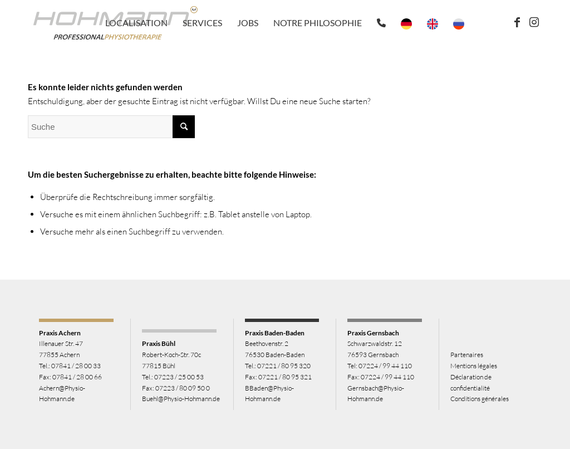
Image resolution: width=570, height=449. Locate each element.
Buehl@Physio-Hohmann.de (181, 398)
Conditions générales (479, 398)
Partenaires (466, 354)
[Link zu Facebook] (517, 22)
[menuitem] (136, 23)
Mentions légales (473, 366)
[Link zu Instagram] (533, 22)
